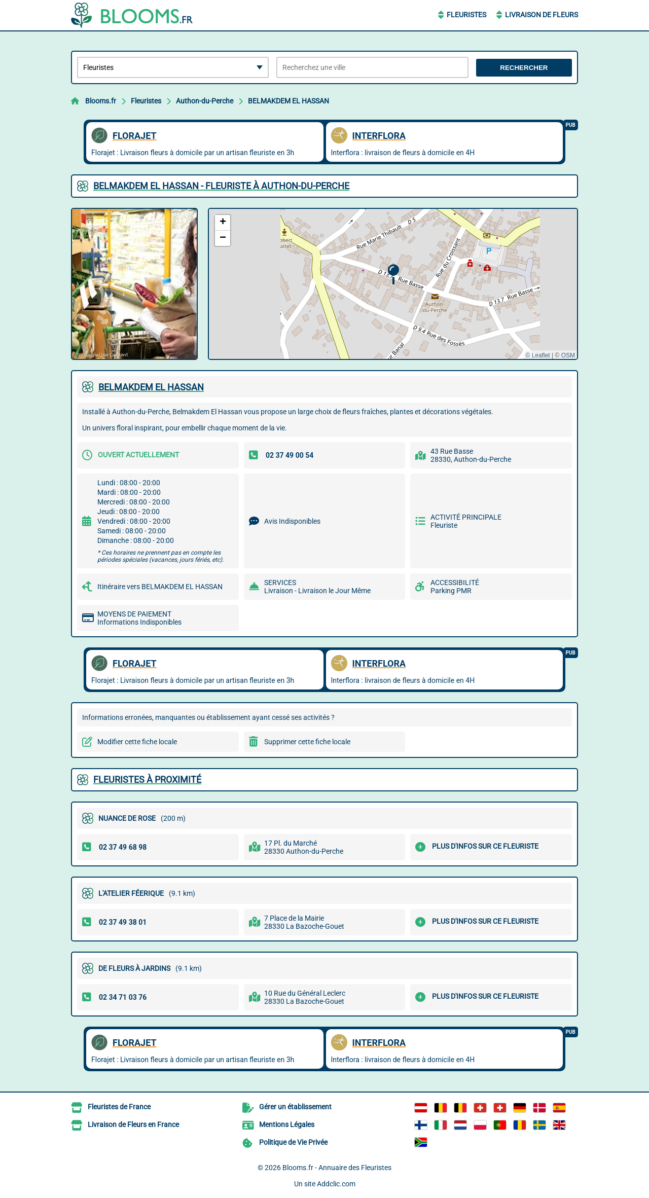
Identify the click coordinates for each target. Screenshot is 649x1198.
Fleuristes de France (119, 1107)
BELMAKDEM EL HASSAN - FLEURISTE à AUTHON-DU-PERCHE (221, 185)
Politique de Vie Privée (293, 1142)
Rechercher (524, 67)
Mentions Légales (286, 1124)
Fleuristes (466, 15)
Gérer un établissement (295, 1107)
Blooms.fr (100, 101)
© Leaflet (537, 355)
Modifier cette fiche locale (137, 742)
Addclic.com (336, 1184)
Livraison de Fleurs (541, 15)
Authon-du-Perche (204, 101)
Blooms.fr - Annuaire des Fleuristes (336, 1168)
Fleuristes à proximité (147, 779)
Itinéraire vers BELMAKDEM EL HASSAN (160, 587)
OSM (568, 355)
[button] (393, 274)
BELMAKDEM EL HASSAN (288, 101)
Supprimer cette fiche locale (307, 742)
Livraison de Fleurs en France (133, 1124)
